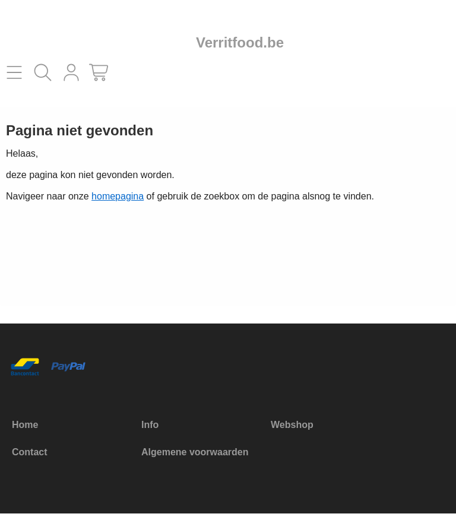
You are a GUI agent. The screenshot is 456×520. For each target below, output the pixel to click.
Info (150, 425)
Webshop (292, 425)
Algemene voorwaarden (195, 452)
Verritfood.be (240, 42)
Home (25, 425)
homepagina (117, 196)
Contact (30, 452)
